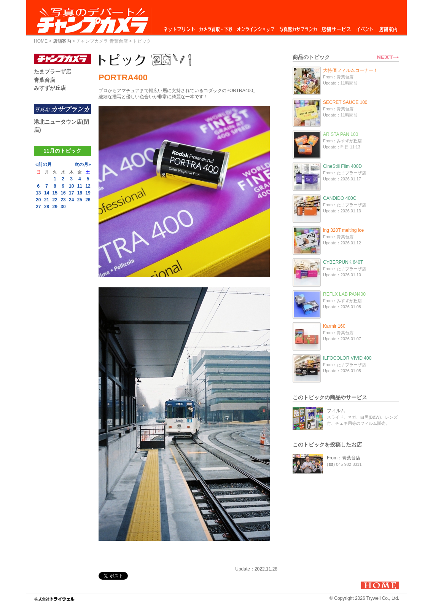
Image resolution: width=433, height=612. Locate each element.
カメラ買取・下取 (216, 27)
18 (79, 193)
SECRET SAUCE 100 (345, 102)
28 (46, 206)
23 (62, 199)
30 (62, 206)
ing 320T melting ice (343, 230)
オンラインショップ (255, 27)
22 (55, 199)
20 (38, 199)
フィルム (336, 410)
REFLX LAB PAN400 (344, 294)
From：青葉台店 (343, 458)
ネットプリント (180, 27)
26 (87, 199)
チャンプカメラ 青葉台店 (101, 41)
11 (79, 186)
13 (38, 193)
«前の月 (43, 164)
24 (71, 199)
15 (55, 193)
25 (79, 199)
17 (71, 193)
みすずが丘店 (50, 88)
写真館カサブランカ (298, 27)
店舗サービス (336, 27)
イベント (364, 27)
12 (87, 186)
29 (55, 206)
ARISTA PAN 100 (340, 134)
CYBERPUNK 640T (343, 262)
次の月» (83, 164)
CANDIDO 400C (339, 198)
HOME (41, 41)
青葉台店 (44, 80)
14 (46, 193)
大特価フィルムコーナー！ (350, 70)
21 (46, 199)
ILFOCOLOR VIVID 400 (347, 358)
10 (71, 186)
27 (38, 206)
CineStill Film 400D (342, 166)
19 (87, 193)
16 (62, 193)
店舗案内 (388, 27)
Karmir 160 (334, 326)
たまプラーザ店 (52, 72)
